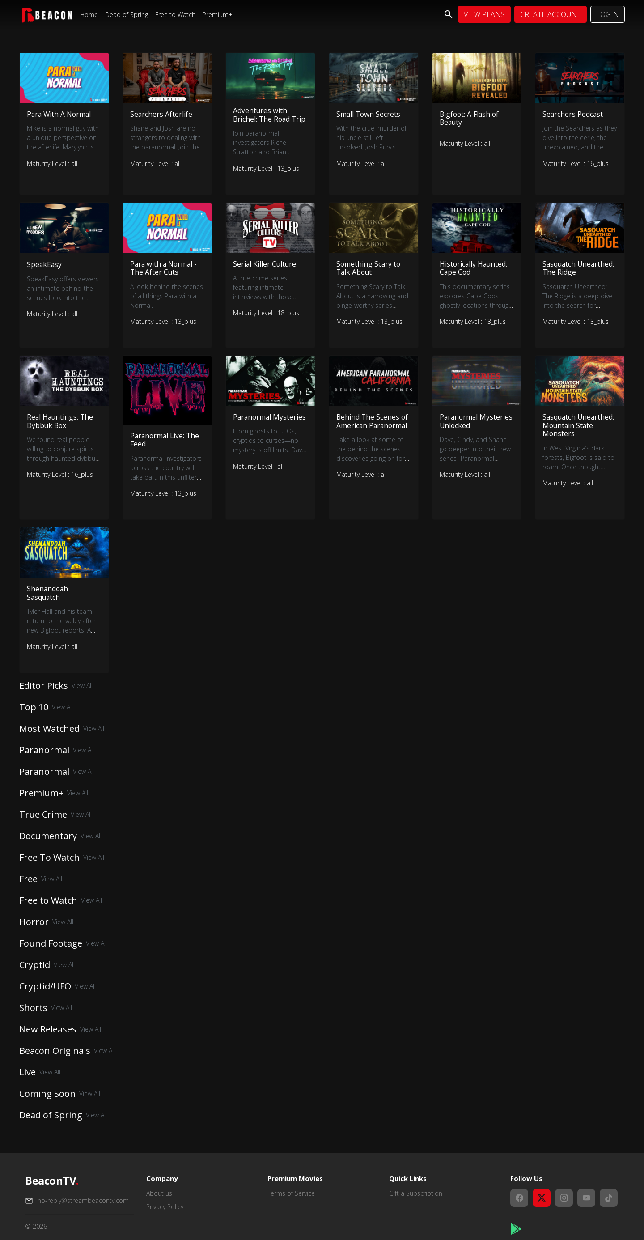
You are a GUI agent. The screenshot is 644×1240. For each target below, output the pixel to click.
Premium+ (218, 14)
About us (159, 1193)
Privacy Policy (164, 1206)
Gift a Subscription (415, 1193)
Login (607, 14)
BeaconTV (52, 1180)
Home (89, 14)
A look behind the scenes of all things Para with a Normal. (166, 305)
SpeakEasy (45, 274)
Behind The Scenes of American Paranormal (372, 431)
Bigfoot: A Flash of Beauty (470, 118)
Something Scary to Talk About (369, 277)
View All (82, 697)
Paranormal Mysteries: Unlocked (473, 431)
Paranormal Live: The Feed (166, 450)
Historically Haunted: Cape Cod (474, 277)
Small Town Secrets (369, 114)
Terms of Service (291, 1193)
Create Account (550, 14)
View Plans (484, 14)
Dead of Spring (126, 14)
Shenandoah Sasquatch (48, 604)
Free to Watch (175, 14)
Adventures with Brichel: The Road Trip (262, 119)
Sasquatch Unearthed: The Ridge (579, 277)
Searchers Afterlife (161, 114)
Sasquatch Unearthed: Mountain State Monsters (579, 435)
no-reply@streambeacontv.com (83, 1200)
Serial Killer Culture (265, 273)
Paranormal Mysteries (253, 431)
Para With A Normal (60, 114)
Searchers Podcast (573, 114)
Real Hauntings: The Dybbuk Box (61, 431)
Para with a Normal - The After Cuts (164, 277)
